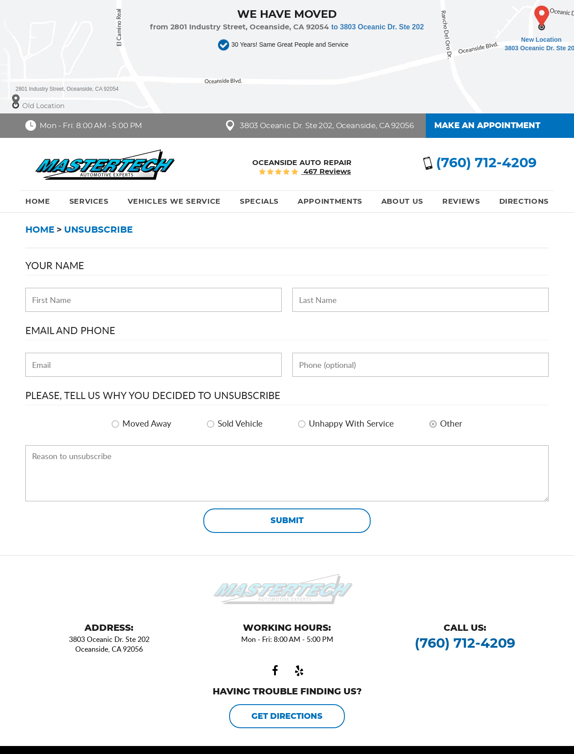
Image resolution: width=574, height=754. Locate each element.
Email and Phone (70, 330)
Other (451, 423)
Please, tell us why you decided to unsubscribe (152, 395)
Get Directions (287, 717)
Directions (524, 201)
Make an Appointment (487, 126)
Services (89, 201)
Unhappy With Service (351, 423)
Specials (259, 201)
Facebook (275, 671)
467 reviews (326, 171)
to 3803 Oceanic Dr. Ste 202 (377, 27)
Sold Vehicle (240, 423)
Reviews (461, 201)
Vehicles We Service (174, 201)
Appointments (330, 201)
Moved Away (146, 423)
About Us (402, 201)
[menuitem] (37, 201)
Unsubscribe (98, 230)
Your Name (54, 265)
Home (37, 201)
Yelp (299, 671)
